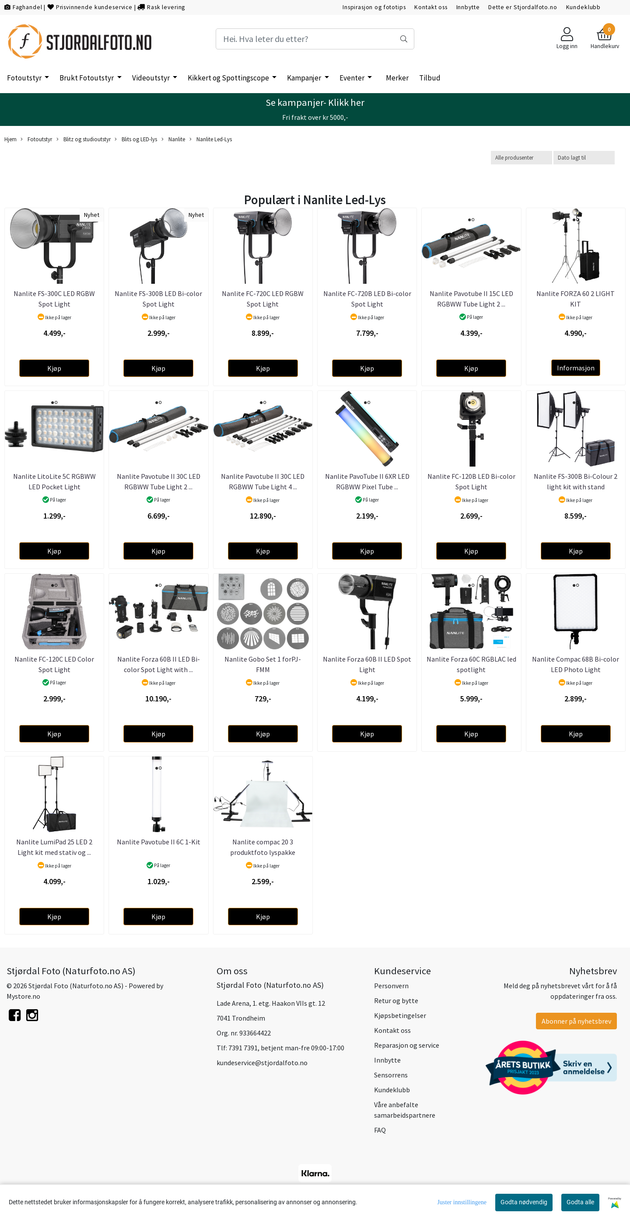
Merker (397, 78)
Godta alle (580, 1202)
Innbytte (468, 7)
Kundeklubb (583, 7)
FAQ (380, 1130)
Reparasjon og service (406, 1045)
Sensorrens (391, 1074)
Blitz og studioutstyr (83, 139)
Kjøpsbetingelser (400, 1015)
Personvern (391, 985)
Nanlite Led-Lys (210, 139)
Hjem (10, 139)
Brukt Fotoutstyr (87, 78)
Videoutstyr (151, 78)
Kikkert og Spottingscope (229, 78)
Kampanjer (304, 78)
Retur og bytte (396, 1000)
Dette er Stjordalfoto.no (522, 7)
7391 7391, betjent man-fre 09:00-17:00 (286, 1047)
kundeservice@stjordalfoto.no (262, 1062)
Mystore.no (23, 996)
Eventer (353, 78)
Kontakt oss (430, 7)
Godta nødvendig (523, 1202)
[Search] (315, 38)
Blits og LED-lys (136, 139)
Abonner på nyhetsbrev (576, 1021)
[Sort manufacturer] (521, 157)
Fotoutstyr (25, 78)
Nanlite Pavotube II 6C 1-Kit (158, 841)
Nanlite (173, 139)
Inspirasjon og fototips (374, 7)
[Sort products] (584, 157)
